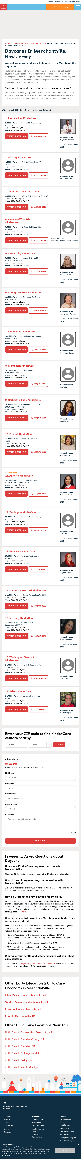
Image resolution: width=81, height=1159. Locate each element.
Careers (7, 1129)
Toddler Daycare (66, 1128)
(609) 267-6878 (38, 636)
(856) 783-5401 (38, 383)
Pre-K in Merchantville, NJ (20, 1016)
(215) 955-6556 (38, 207)
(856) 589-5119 (38, 678)
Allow (65, 1150)
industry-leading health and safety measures (37, 963)
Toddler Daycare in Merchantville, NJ (26, 1002)
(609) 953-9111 (38, 606)
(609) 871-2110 (38, 530)
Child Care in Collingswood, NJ (23, 1053)
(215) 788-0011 (38, 709)
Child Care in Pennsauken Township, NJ (28, 1032)
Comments (9, 814)
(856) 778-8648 (38, 349)
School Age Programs (67, 1141)
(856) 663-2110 (38, 136)
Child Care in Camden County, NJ (24, 1039)
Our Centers (8, 1125)
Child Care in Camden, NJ (20, 1046)
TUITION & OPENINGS (16, 136)
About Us (7, 1119)
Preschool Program (67, 1131)
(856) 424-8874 (38, 310)
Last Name (40, 786)
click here (22, 912)
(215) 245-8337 (38, 569)
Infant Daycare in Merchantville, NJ (25, 995)
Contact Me (40, 841)
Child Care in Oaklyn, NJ (19, 1060)
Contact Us (8, 1122)
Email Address (40, 797)
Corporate (7, 1132)
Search (59, 745)
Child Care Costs (38, 1125)
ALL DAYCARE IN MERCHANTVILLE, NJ (32, 43)
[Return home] (3, 7)
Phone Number (40, 807)
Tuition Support (37, 1119)
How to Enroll (36, 1122)
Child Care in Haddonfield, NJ (22, 1067)
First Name (40, 776)
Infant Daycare (65, 1125)
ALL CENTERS (10, 43)
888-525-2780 (11, 764)
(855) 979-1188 (38, 175)
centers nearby (60, 7)
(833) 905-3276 (38, 493)
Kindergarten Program (68, 1137)
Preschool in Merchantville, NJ (23, 1009)
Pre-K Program (65, 1134)
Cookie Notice (27, 1151)
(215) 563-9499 (38, 271)
